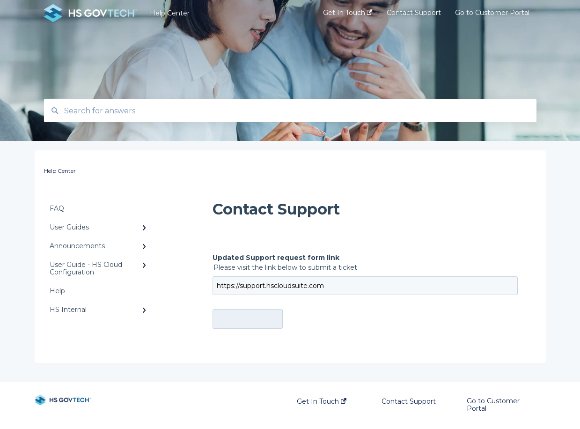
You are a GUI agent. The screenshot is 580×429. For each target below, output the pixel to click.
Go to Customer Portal (493, 404)
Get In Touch (321, 401)
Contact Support (409, 401)
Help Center (170, 13)
